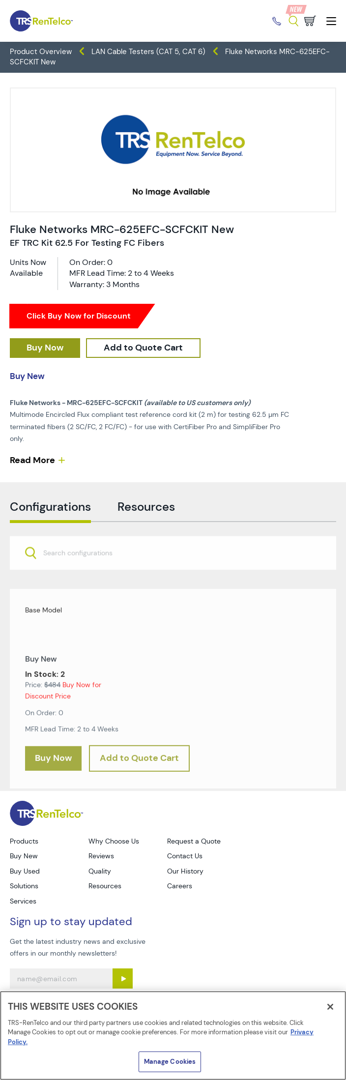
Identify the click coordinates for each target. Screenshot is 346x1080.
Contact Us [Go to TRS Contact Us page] (184, 855)
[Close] (330, 1007)
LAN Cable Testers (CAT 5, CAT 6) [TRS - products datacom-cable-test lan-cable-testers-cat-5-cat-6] (148, 52)
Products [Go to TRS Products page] (24, 841)
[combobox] (173, 569)
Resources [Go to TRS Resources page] (104, 885)
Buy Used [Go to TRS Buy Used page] (25, 871)
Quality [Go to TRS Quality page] (99, 871)
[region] (173, 1035)
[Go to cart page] (310, 21)
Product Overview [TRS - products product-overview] (41, 52)
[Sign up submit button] (123, 978)
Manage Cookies (170, 1061)
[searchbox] (83, 571)
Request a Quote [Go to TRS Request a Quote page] (194, 841)
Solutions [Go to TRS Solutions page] (24, 885)
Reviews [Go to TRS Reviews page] (101, 855)
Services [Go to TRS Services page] (23, 901)
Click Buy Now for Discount (79, 316)
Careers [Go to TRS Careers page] (179, 885)
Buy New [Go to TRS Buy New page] (24, 855)
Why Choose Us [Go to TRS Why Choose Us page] (113, 841)
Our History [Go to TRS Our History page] (185, 871)
